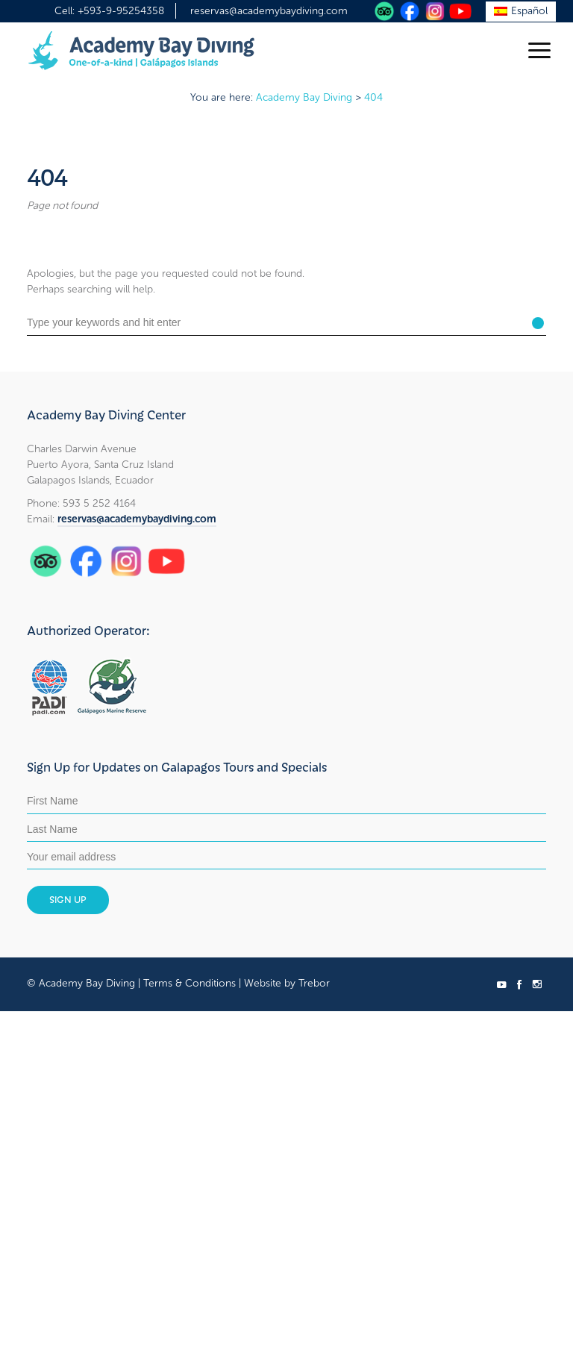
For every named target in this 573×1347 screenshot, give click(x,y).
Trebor (314, 983)
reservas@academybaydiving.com (269, 10)
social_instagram (537, 984)
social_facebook (519, 984)
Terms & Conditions (189, 983)
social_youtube (501, 984)
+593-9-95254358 (121, 10)
